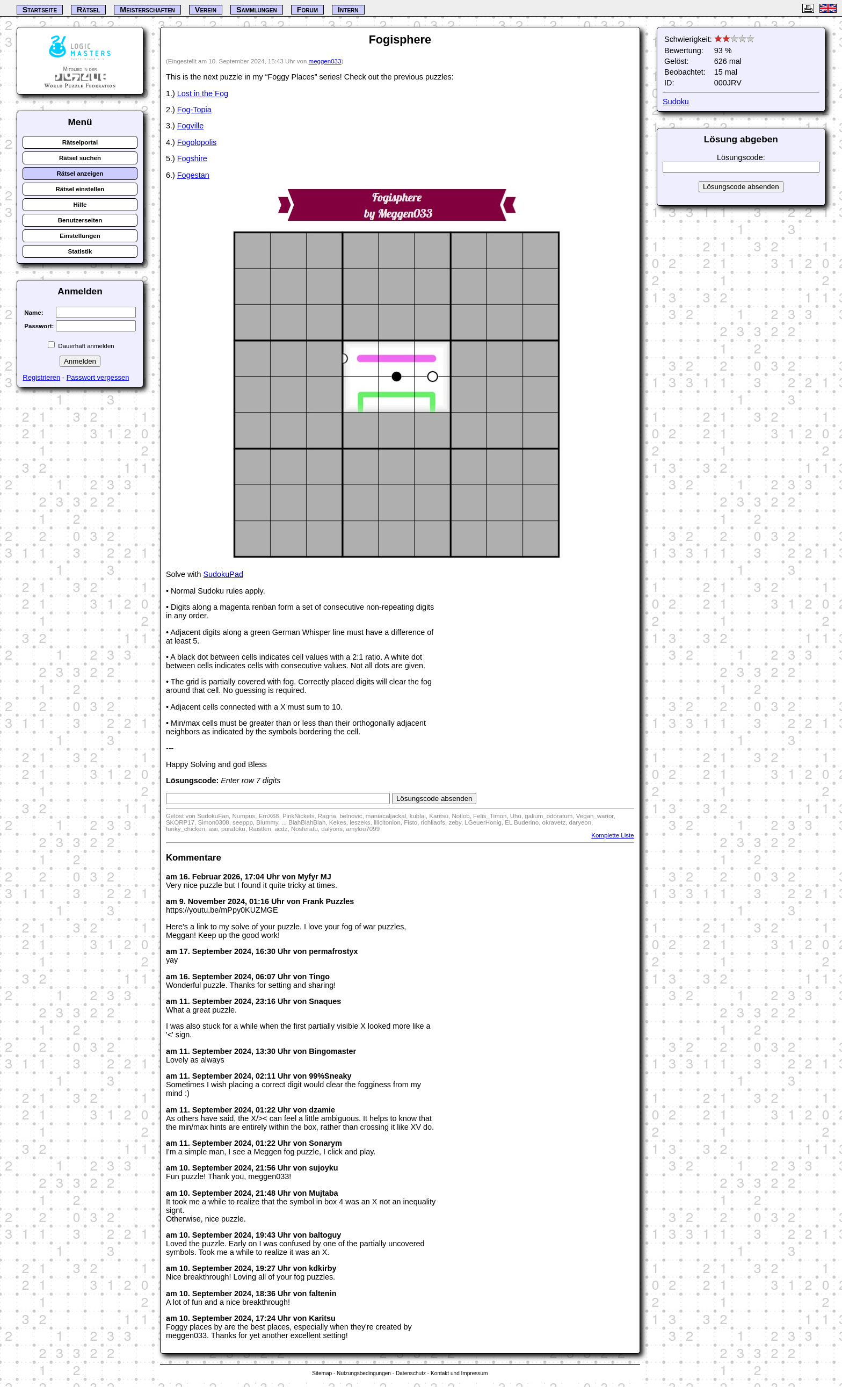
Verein (205, 9)
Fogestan (193, 175)
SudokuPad (223, 574)
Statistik (80, 251)
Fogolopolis (197, 142)
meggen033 (325, 61)
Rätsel (88, 9)
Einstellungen (80, 236)
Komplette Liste (612, 835)
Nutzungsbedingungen (364, 1373)
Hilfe (79, 204)
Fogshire (192, 158)
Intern (348, 9)
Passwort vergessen (98, 377)
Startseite (40, 9)
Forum (307, 9)
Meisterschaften (147, 9)
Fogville (190, 125)
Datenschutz (411, 1373)
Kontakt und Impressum (459, 1373)
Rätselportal (80, 142)
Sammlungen (256, 9)
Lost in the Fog (202, 93)
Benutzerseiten (80, 220)
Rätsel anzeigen (79, 173)
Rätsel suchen (80, 158)
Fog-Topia (194, 109)
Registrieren (41, 377)
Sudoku (676, 101)
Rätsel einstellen (80, 189)
